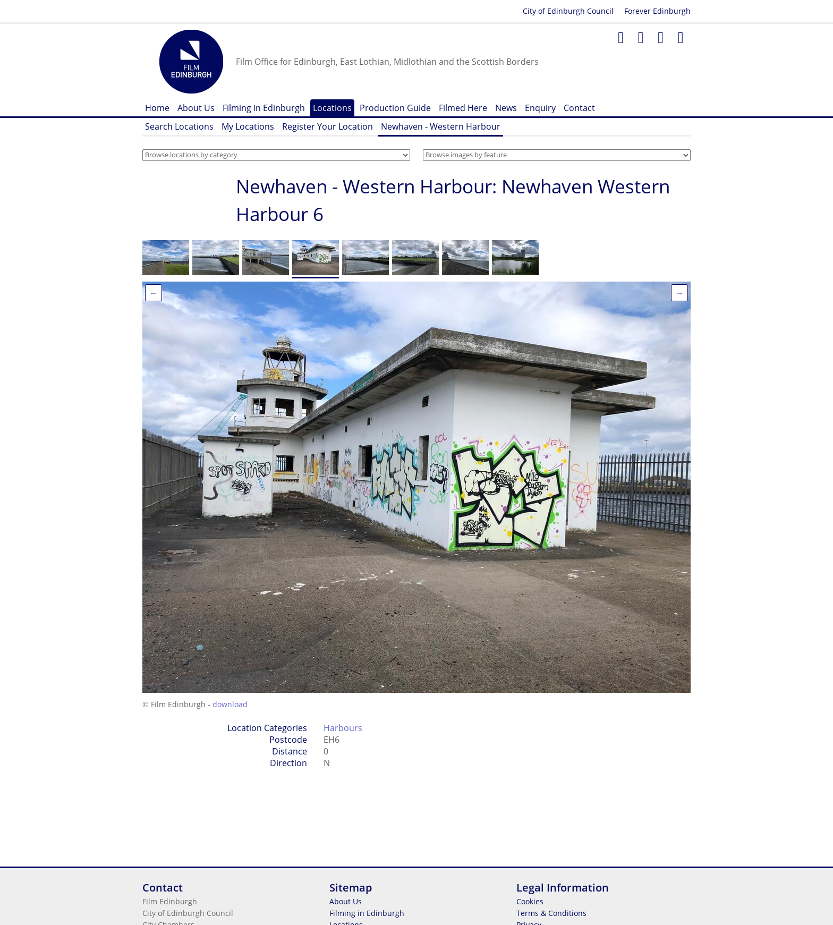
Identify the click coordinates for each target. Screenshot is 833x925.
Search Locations (179, 126)
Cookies (529, 901)
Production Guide (395, 108)
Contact (579, 108)
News (506, 108)
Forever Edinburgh (657, 11)
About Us (196, 108)
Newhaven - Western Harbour (440, 126)
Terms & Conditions (551, 913)
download (230, 704)
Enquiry (540, 108)
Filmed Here (463, 108)
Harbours (343, 728)
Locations (332, 108)
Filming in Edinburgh (264, 108)
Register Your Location (327, 126)
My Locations (248, 126)
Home (157, 108)
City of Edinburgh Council (568, 11)
